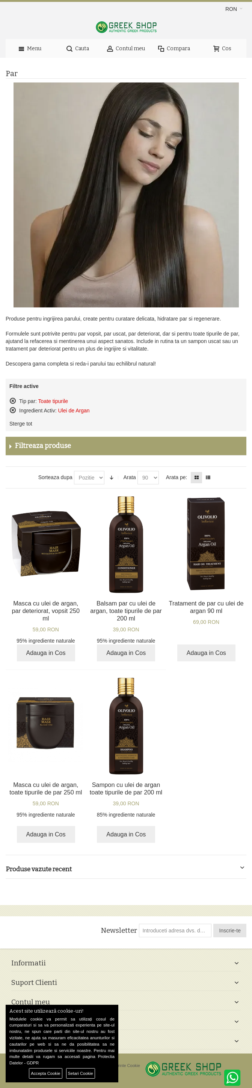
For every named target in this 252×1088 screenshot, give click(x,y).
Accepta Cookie (45, 1073)
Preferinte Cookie (124, 1065)
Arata (129, 477)
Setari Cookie (80, 1073)
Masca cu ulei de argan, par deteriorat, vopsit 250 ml (46, 611)
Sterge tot (20, 424)
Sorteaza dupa (55, 477)
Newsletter (119, 930)
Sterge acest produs (12, 400)
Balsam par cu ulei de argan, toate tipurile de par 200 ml (126, 611)
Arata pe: (176, 477)
